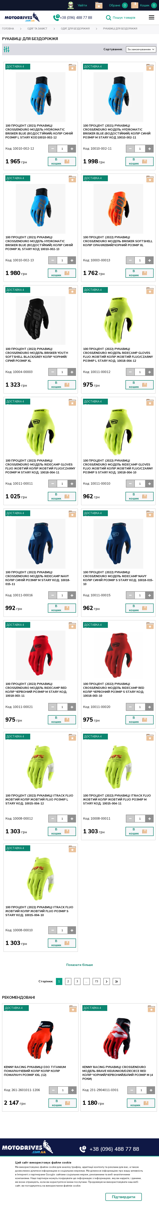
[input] (62, 149)
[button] (52, 149)
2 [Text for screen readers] (68, 981)
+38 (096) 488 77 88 (114, 1149)
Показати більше (79, 965)
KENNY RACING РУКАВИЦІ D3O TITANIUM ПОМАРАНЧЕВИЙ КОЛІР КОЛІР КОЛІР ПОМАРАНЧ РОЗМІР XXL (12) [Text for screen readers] (35, 1071)
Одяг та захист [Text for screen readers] (37, 28)
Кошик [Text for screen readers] (144, 5)
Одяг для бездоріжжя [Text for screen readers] (75, 28)
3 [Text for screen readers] (77, 981)
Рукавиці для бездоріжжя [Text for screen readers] (120, 28)
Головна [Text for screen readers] (8, 28)
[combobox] (141, 49)
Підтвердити (123, 1196)
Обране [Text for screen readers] (114, 5)
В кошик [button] (60, 161)
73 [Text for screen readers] (96, 981)
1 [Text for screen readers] (59, 981)
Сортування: (130, 49)
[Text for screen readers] (22, 21)
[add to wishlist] (98, 5)
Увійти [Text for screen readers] (82, 5)
